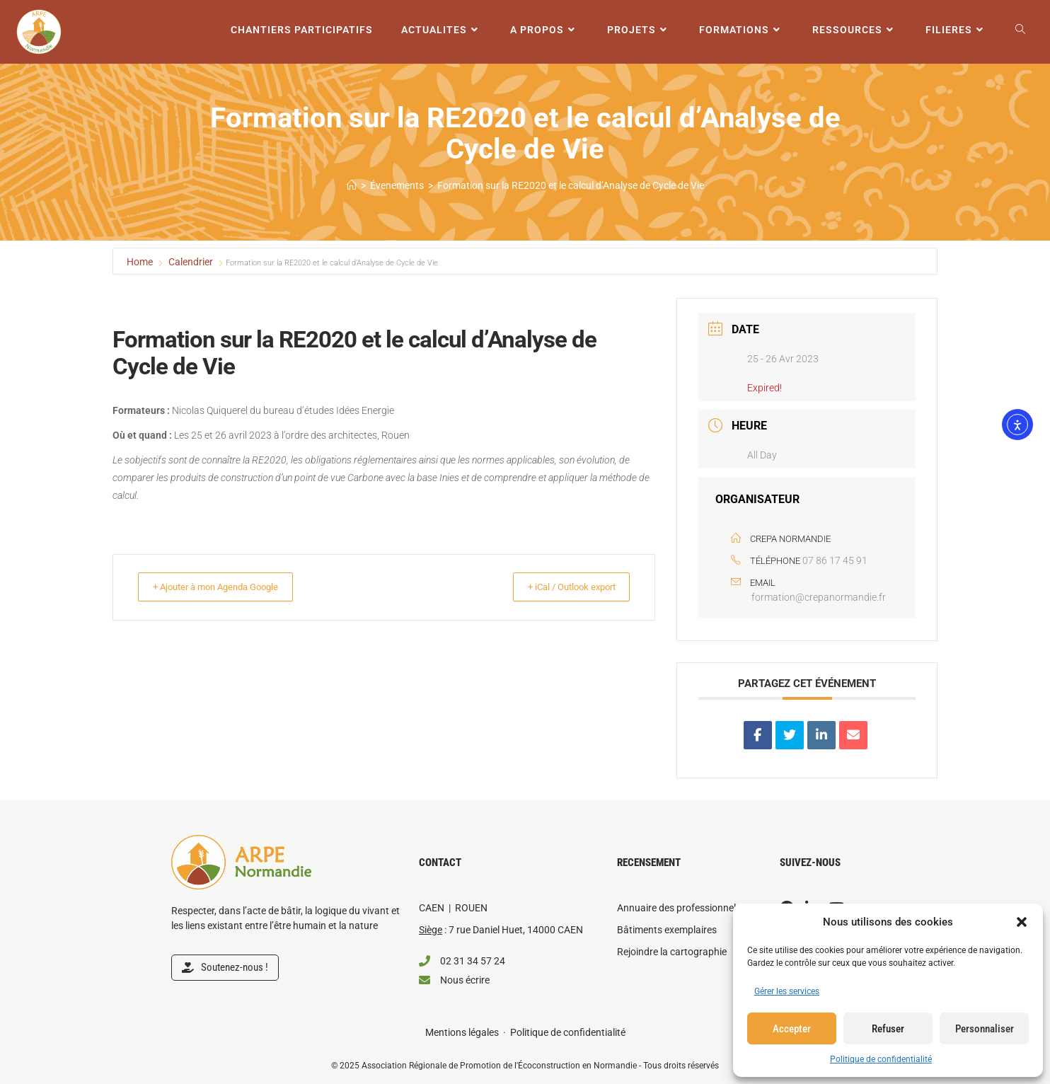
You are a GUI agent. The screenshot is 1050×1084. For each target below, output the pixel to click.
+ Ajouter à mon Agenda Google (227, 586)
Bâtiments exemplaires (667, 929)
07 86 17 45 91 (834, 560)
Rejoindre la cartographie (672, 951)
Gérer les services (786, 991)
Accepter (792, 1028)
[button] (1022, 922)
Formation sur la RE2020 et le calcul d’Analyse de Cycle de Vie (570, 185)
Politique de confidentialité (881, 1059)
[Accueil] (352, 185)
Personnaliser (984, 1028)
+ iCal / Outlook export (560, 586)
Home (141, 261)
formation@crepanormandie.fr (818, 597)
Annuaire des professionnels (679, 907)
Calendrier (190, 261)
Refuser (888, 1028)
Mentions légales (462, 1032)
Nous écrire (465, 980)
